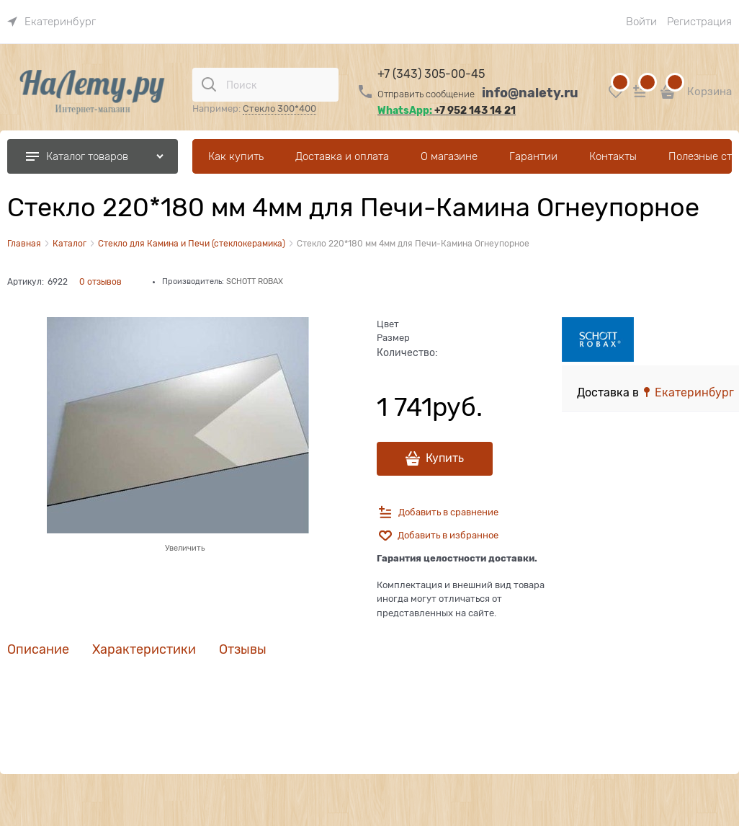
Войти (641, 21)
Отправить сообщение (426, 94)
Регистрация (699, 21)
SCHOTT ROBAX (254, 281)
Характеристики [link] (144, 650)
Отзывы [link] (243, 650)
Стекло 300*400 (279, 108)
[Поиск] (208, 84)
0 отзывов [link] (100, 282)
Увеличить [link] (185, 547)
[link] (51, 21)
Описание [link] (38, 650)
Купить (445, 458)
